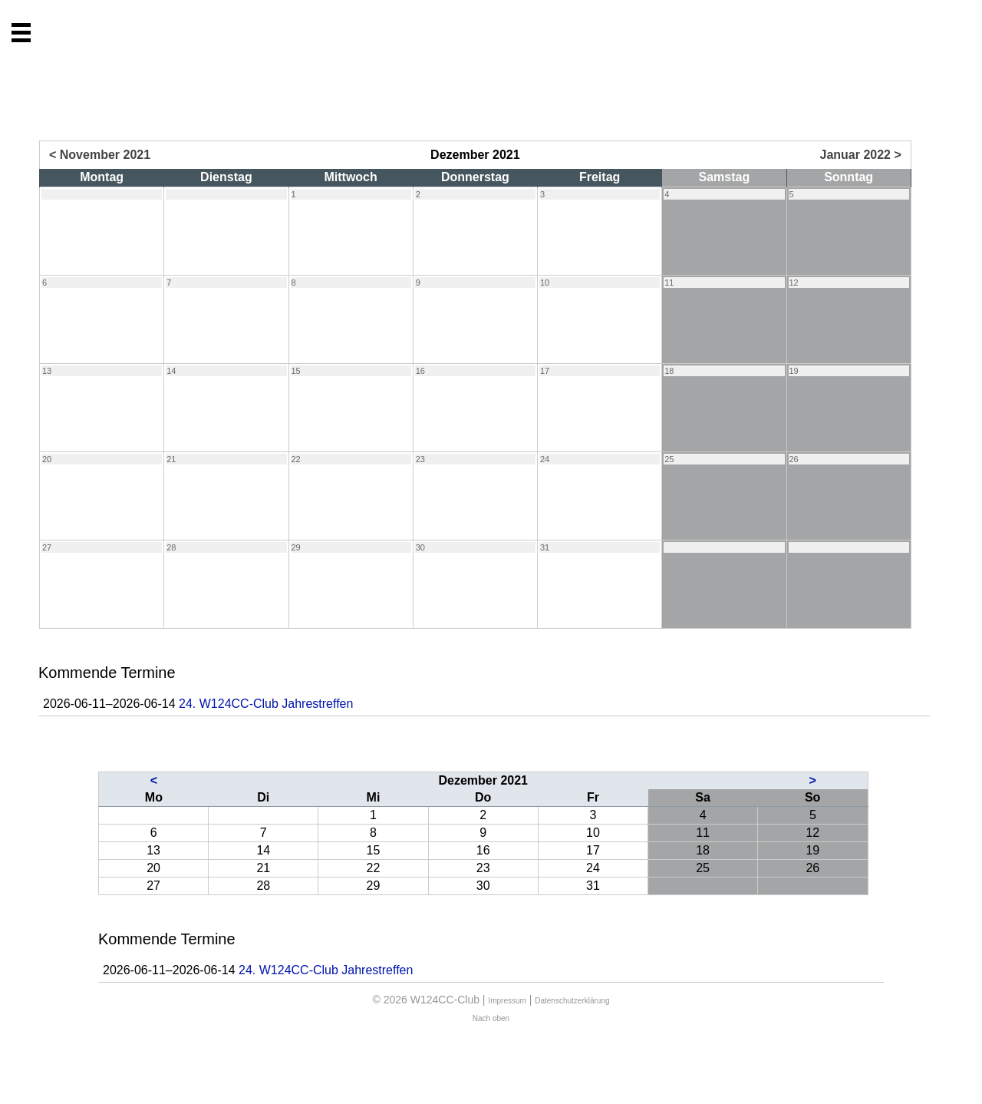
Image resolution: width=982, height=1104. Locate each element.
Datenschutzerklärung (572, 1001)
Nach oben (491, 1018)
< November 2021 (99, 154)
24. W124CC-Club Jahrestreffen (266, 703)
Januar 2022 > (860, 154)
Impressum (507, 1001)
